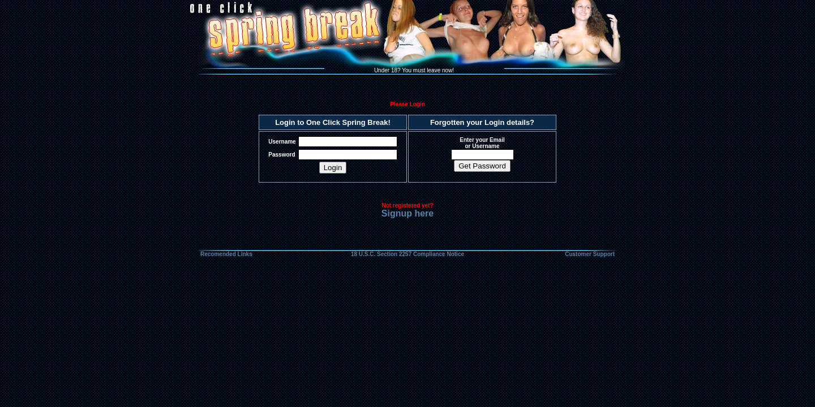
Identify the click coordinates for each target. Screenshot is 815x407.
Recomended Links (226, 254)
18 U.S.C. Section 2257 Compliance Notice (407, 254)
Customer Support (590, 254)
